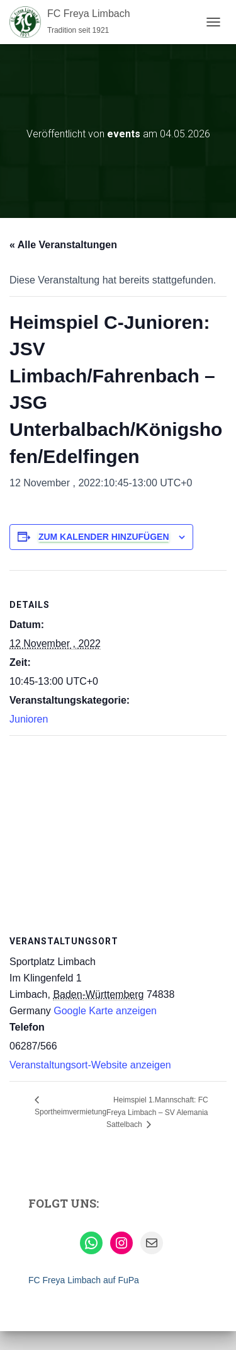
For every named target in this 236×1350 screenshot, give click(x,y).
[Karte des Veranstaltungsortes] (118, 827)
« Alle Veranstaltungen (63, 244)
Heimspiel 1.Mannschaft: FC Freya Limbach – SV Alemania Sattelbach (157, 1112)
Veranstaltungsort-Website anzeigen (90, 1065)
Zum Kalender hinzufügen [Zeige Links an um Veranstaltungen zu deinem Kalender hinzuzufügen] (103, 537)
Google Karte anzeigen (105, 1010)
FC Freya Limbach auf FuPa (83, 1280)
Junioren (28, 719)
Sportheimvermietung (70, 1111)
